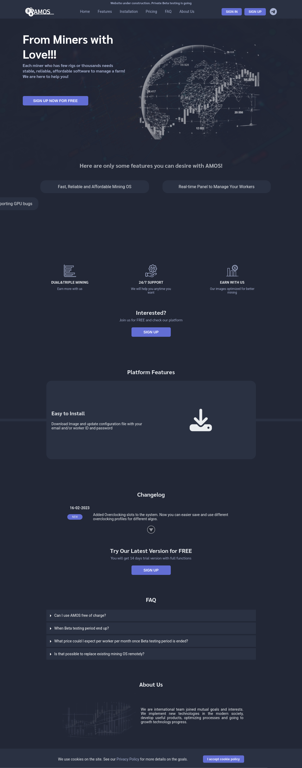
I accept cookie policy (223, 759)
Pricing (151, 11)
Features (105, 11)
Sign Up (255, 12)
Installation (129, 11)
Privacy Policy (128, 760)
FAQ (168, 11)
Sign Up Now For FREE (55, 101)
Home (85, 11)
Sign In (232, 12)
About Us (186, 11)
